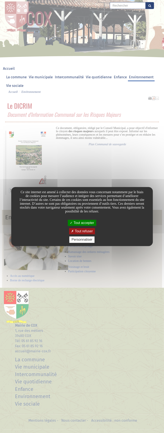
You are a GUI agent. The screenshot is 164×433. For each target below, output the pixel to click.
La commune (16, 77)
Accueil (9, 68)
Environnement (141, 77)
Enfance (120, 77)
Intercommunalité (69, 77)
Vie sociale (14, 85)
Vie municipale (41, 77)
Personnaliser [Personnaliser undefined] (82, 240)
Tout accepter (82, 223)
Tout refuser (82, 231)
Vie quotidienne (99, 77)
